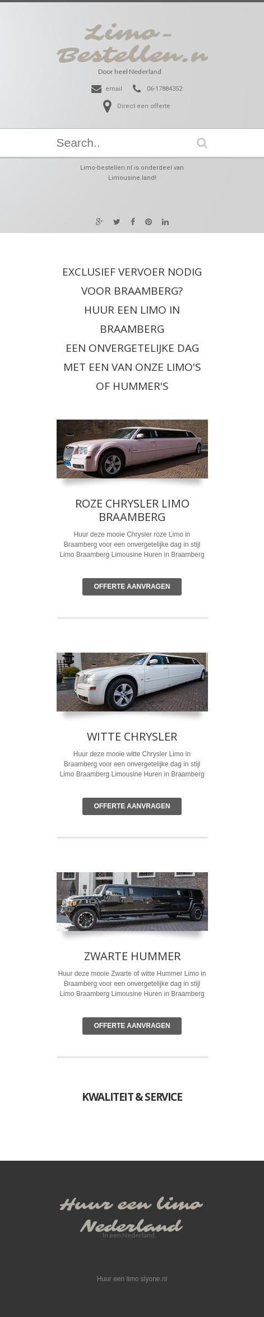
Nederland (130, 1227)
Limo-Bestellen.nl (138, 44)
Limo (176, 754)
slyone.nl (154, 1279)
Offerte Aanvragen (132, 586)
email (113, 88)
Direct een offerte (143, 106)
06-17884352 (164, 88)
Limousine (126, 774)
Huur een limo (130, 1204)
